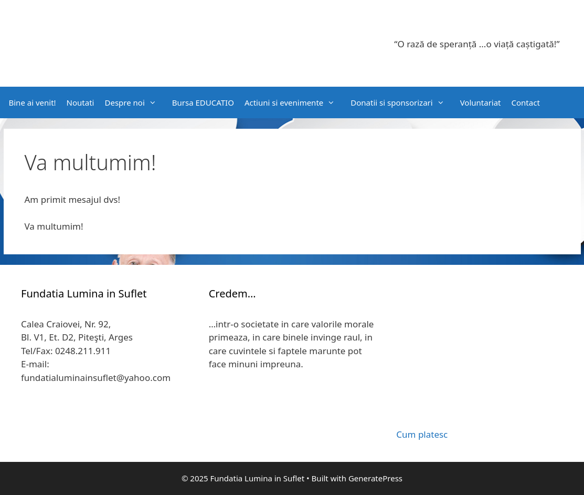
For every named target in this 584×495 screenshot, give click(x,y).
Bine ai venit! (32, 102)
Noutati (80, 102)
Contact (526, 102)
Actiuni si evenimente (295, 102)
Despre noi (135, 102)
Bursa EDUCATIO (203, 102)
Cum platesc (422, 434)
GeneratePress (375, 478)
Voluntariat (480, 102)
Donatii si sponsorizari (402, 102)
